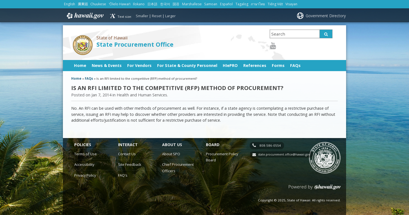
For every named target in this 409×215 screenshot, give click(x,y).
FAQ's (122, 175)
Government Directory (326, 15)
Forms (278, 65)
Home (80, 65)
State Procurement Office (134, 44)
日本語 (152, 4)
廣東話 (83, 4)
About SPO (171, 153)
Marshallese (192, 4)
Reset (157, 15)
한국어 (165, 4)
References (254, 65)
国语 (176, 4)
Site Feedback (129, 164)
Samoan (210, 4)
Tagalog (242, 4)
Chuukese (98, 4)
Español (226, 4)
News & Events (107, 65)
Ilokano (139, 4)
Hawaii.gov (85, 16)
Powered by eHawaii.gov (315, 189)
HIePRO (230, 65)
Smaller (142, 15)
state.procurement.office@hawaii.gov (284, 154)
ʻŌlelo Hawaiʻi (120, 4)
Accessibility (84, 164)
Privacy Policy (85, 175)
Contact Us (127, 153)
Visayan (291, 4)
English (69, 4)
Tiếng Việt (275, 4)
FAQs (295, 65)
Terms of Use (85, 153)
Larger (170, 15)
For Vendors (139, 65)
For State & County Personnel (187, 65)
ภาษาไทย (258, 4)
